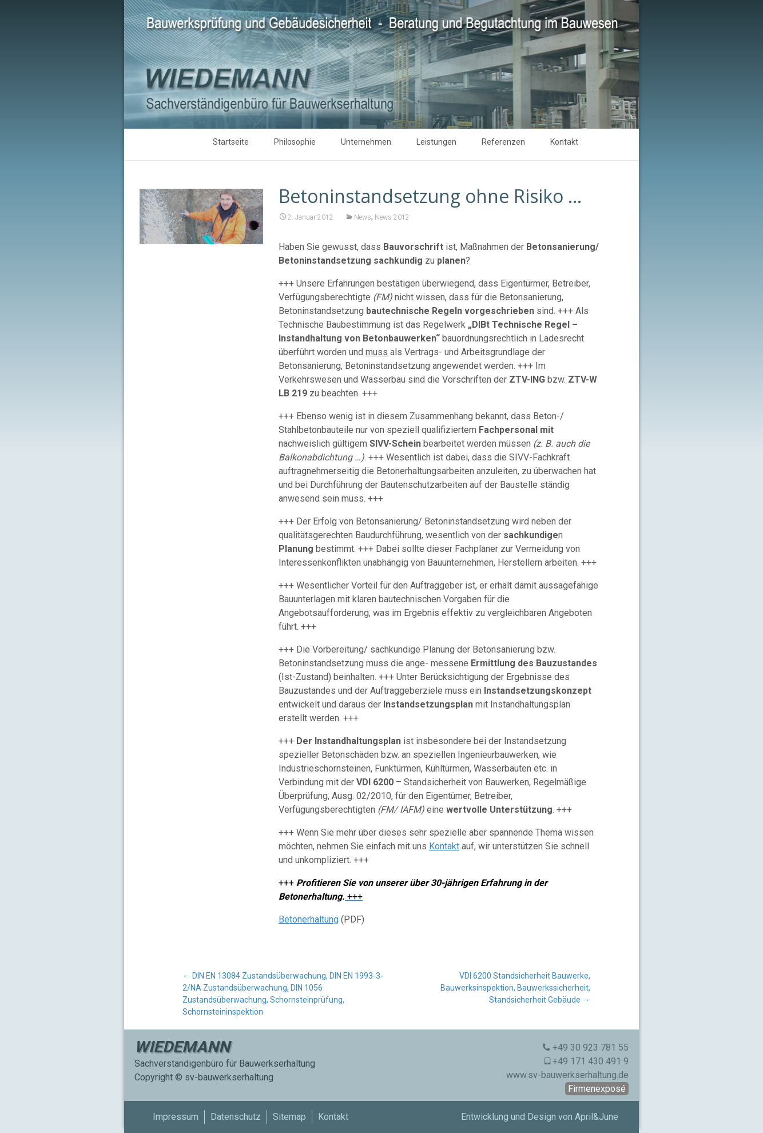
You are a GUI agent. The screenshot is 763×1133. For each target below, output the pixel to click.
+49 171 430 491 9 (591, 1061)
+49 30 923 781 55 (591, 1047)
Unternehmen (366, 141)
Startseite (231, 141)
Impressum (175, 1116)
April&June (596, 1116)
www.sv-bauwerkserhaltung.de (567, 1075)
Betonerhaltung (309, 919)
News (362, 217)
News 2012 (392, 217)
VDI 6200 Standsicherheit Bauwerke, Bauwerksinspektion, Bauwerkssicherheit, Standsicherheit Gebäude (515, 987)
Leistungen (436, 141)
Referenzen (503, 141)
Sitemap (289, 1116)
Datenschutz (235, 1116)
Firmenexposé (597, 1088)
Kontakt (564, 141)
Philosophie (295, 141)
